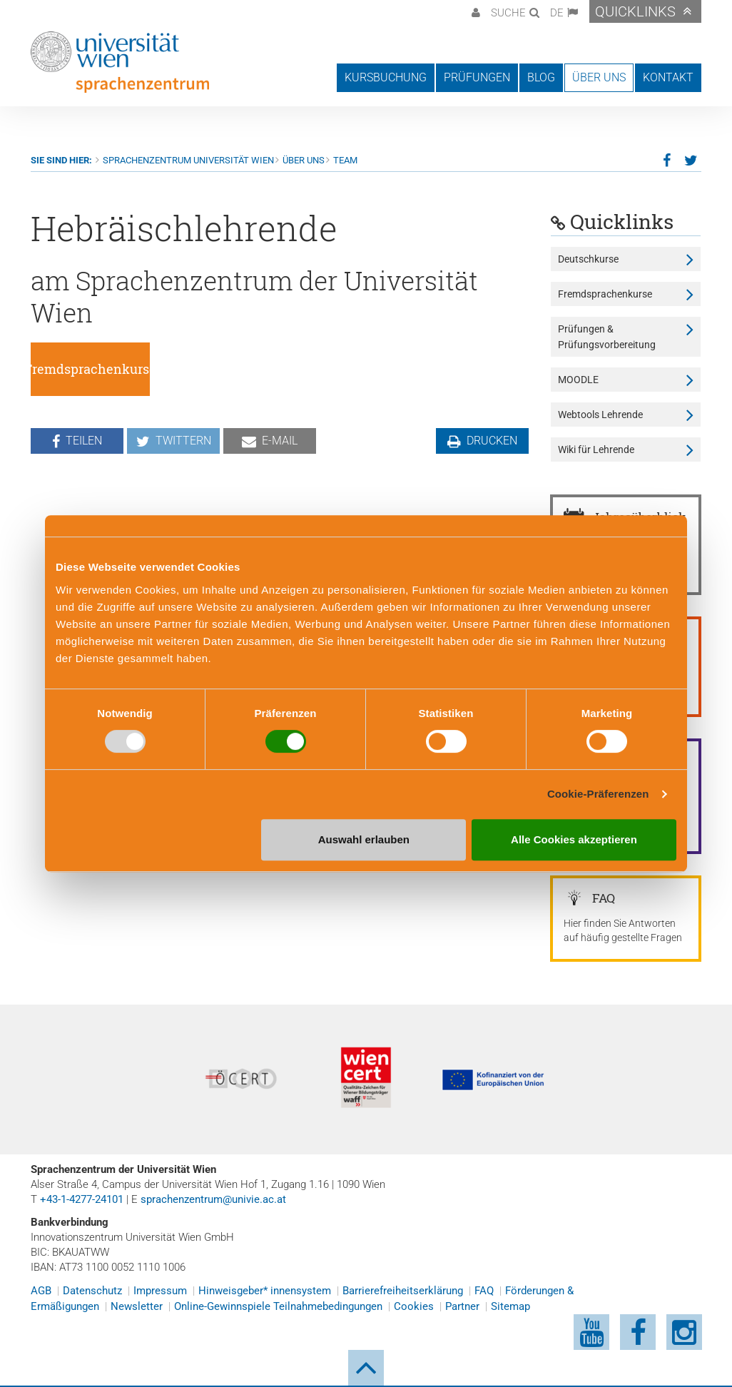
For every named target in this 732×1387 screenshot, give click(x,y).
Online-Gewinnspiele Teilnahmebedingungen (278, 1306)
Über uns (304, 160)
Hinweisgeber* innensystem (264, 1290)
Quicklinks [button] (635, 11)
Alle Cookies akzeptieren (574, 839)
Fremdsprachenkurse (605, 294)
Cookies (414, 1306)
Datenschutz (92, 1290)
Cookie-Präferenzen (598, 794)
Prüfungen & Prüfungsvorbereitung (607, 336)
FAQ (484, 1290)
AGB (41, 1290)
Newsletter (137, 1306)
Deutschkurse (588, 259)
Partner (462, 1306)
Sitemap (510, 1306)
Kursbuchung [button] (386, 77)
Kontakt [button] (668, 77)
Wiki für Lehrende (596, 449)
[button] (474, 11)
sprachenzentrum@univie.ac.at (213, 1199)
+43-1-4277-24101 (81, 1199)
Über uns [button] (599, 77)
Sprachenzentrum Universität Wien (188, 160)
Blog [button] (541, 77)
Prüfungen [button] (477, 77)
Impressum (160, 1290)
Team (345, 160)
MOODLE (578, 379)
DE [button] (557, 12)
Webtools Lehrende (600, 414)
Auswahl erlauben (364, 839)
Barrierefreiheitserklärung (402, 1290)
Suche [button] (508, 12)
